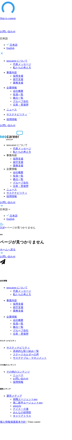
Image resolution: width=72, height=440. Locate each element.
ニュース (11, 189)
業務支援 (18, 82)
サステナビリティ (16, 193)
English (10, 48)
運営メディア (14, 396)
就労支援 (18, 79)
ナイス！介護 (20, 409)
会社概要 (18, 91)
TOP (2, 227)
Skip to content (8, 18)
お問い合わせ (20, 379)
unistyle (17, 406)
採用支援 (18, 76)
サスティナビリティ (18, 348)
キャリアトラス (22, 416)
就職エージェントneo (25, 399)
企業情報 (11, 317)
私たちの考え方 (22, 67)
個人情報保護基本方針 (13, 422)
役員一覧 (18, 94)
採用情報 (11, 196)
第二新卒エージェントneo (28, 403)
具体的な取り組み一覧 (26, 351)
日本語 (11, 44)
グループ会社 (20, 101)
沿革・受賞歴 (20, 104)
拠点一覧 (18, 97)
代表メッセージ (22, 64)
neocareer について (17, 288)
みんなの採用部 (22, 412)
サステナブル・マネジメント (30, 358)
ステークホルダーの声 (26, 354)
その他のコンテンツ (18, 372)
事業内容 (11, 300)
